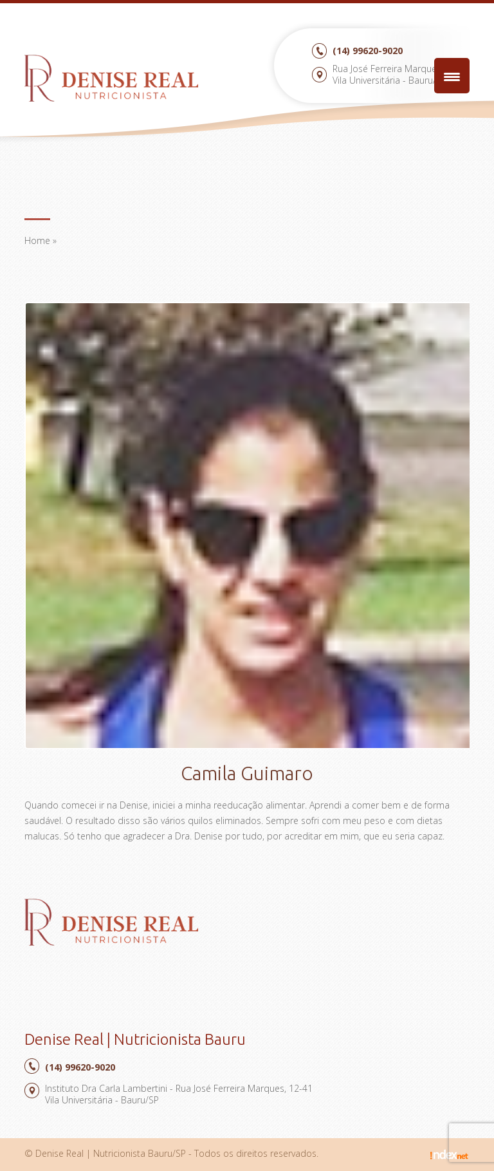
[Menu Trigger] (452, 75)
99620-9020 (368, 50)
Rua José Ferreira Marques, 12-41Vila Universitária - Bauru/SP (401, 74)
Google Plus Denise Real (123, 970)
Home (37, 240)
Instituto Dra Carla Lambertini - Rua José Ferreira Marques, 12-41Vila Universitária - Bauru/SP (179, 1094)
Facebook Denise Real (99, 970)
